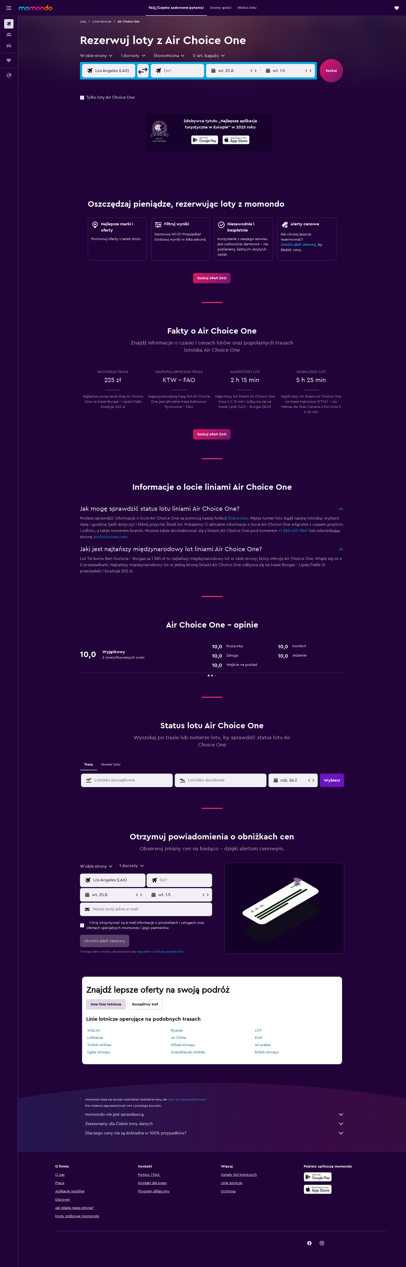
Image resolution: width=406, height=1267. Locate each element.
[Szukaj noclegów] (9, 35)
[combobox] (96, 56)
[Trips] (9, 60)
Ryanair (177, 1030)
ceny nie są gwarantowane (187, 1099)
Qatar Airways (98, 1052)
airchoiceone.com (110, 537)
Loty (83, 21)
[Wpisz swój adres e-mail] (151, 909)
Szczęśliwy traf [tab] (145, 1004)
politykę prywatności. (169, 951)
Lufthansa (95, 1038)
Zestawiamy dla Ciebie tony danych (214, 1124)
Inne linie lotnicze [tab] (106, 1004)
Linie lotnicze (101, 21)
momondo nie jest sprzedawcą (214, 1114)
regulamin (144, 951)
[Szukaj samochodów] (9, 45)
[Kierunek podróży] (188, 70)
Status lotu (238, 518)
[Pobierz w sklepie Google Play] (204, 140)
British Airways (267, 1052)
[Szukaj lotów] (9, 24)
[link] (212, 278)
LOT (258, 1030)
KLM (258, 1038)
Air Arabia (262, 1045)
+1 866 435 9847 (293, 531)
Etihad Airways (183, 1045)
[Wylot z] (119, 70)
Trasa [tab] (88, 764)
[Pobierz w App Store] (236, 140)
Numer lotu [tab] (110, 764)
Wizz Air (93, 1030)
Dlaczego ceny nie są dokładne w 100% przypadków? (214, 1133)
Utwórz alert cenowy (298, 245)
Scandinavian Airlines (188, 1052)
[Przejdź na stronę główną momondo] (35, 7)
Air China (178, 1038)
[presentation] (236, 140)
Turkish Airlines (99, 1045)
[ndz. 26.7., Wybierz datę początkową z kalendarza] (293, 780)
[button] (9, 8)
